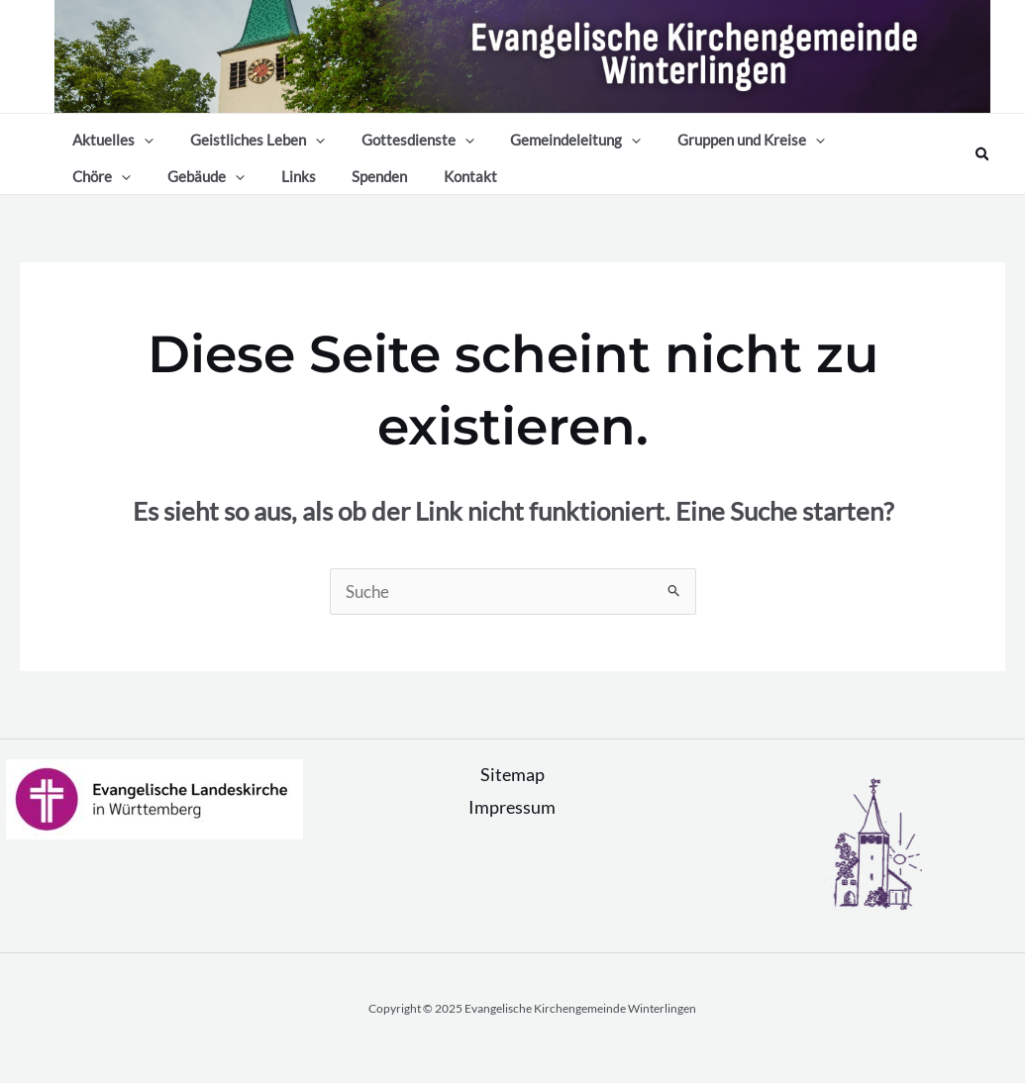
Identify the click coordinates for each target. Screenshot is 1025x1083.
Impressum (512, 826)
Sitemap (512, 794)
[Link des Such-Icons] (983, 163)
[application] (141, 138)
